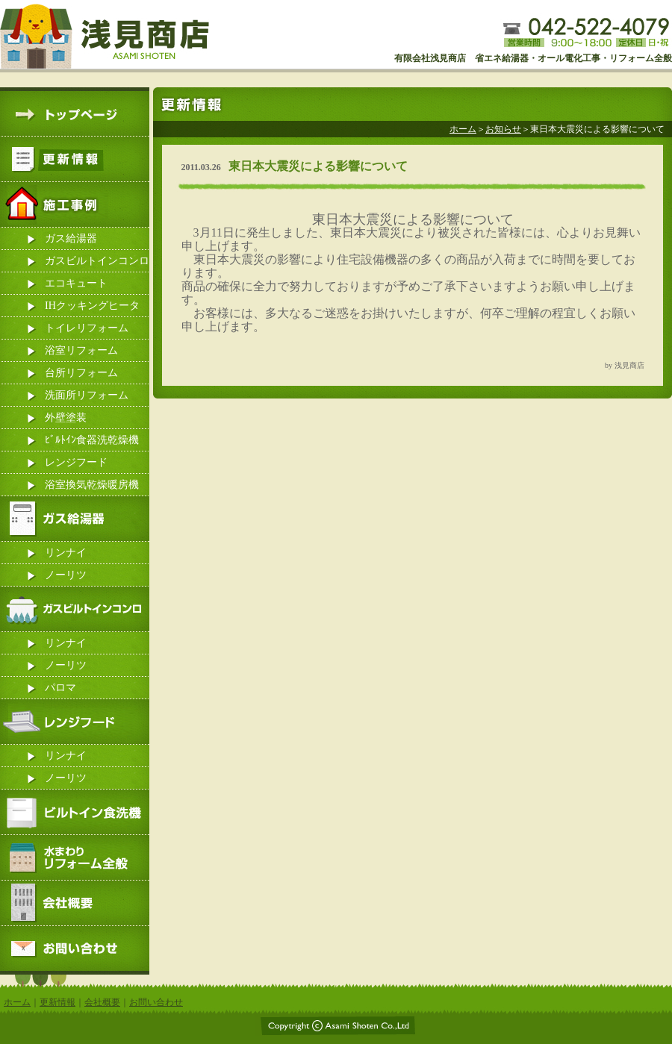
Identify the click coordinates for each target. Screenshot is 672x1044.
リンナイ (66, 552)
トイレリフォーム (86, 328)
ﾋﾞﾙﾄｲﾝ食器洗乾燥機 (92, 440)
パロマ (60, 687)
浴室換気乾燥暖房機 (92, 484)
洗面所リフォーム (86, 395)
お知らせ (503, 129)
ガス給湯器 (71, 238)
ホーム (462, 129)
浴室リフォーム (81, 350)
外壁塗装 (66, 417)
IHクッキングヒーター (92, 308)
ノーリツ (66, 575)
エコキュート (76, 283)
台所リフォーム (81, 372)
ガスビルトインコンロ (97, 260)
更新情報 (57, 1002)
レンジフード (76, 462)
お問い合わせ (156, 1002)
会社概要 (102, 1002)
